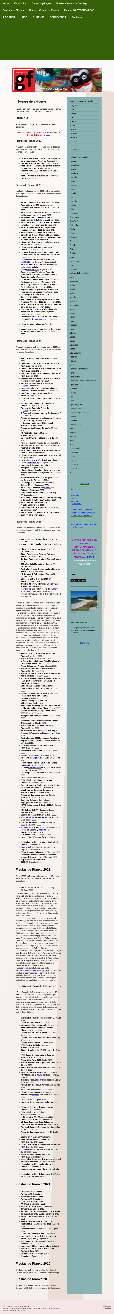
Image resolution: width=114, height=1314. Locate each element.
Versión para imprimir (11, 1306)
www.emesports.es (26, 1002)
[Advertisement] (57, 40)
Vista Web (108, 1308)
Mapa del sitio (24, 1306)
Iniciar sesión (107, 1306)
